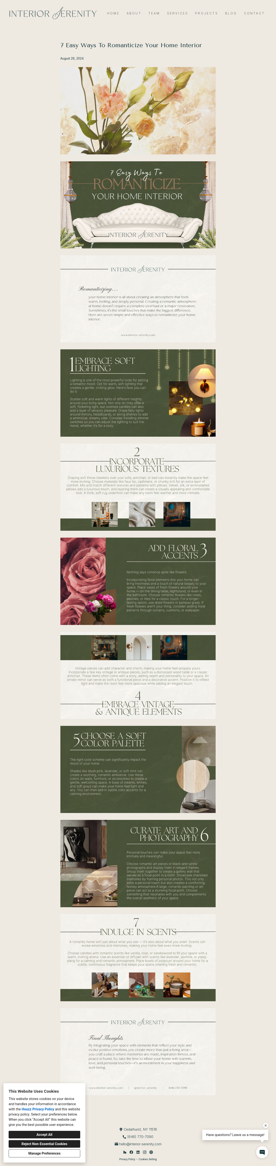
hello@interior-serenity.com (140, 1144)
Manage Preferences (44, 1153)
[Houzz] (124, 1152)
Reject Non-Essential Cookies (44, 1144)
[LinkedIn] (138, 1152)
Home (113, 13)
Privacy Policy (127, 1159)
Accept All (44, 1135)
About (134, 13)
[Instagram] (144, 1152)
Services (177, 13)
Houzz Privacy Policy (38, 1109)
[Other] (151, 1152)
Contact (254, 13)
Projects (206, 13)
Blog (231, 13)
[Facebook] (131, 1152)
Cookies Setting (148, 1159)
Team (154, 13)
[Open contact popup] (262, 1152)
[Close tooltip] (265, 1125)
